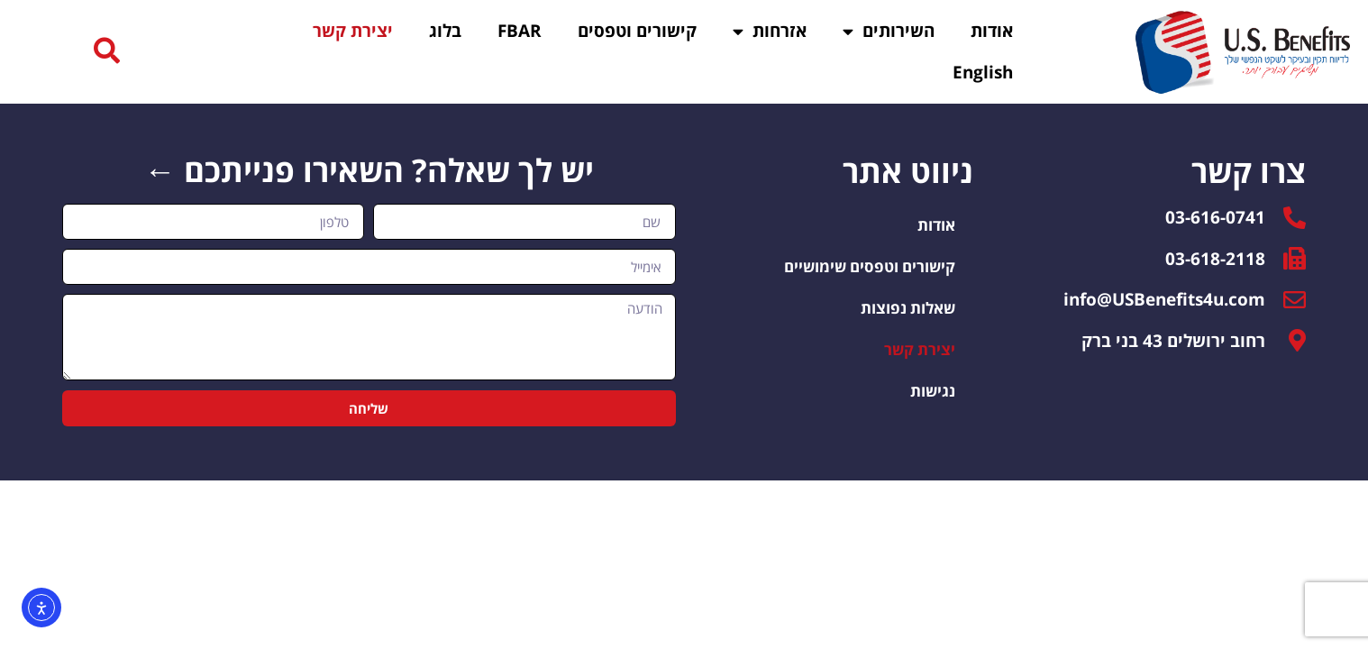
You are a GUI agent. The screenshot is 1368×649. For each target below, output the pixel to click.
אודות (992, 30)
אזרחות (770, 31)
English (983, 72)
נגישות (932, 393)
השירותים (889, 31)
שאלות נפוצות (908, 310)
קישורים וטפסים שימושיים (869, 269)
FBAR (519, 30)
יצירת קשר (353, 30)
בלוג (445, 30)
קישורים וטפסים (637, 30)
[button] (106, 52)
